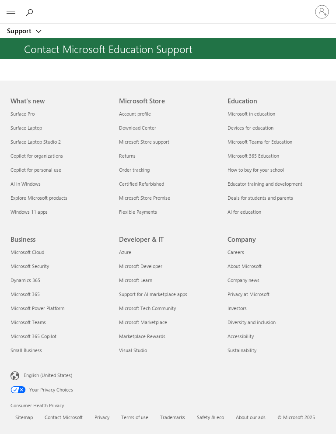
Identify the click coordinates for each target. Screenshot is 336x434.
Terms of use (134, 417)
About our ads (251, 417)
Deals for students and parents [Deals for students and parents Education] (260, 197)
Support (20, 30)
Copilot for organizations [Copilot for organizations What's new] (36, 155)
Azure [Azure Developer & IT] (125, 252)
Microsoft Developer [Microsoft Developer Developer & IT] (140, 266)
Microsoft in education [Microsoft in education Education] (251, 113)
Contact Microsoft (64, 417)
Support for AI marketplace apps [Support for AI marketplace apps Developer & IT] (153, 294)
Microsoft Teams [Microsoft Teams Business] (28, 322)
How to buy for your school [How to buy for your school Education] (256, 169)
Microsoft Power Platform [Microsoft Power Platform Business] (37, 308)
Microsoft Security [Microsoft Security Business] (29, 266)
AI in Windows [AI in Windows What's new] (25, 183)
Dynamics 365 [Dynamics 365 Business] (25, 280)
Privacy (101, 417)
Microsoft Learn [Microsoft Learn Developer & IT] (135, 280)
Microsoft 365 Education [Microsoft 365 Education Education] (253, 155)
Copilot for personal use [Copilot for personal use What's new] (35, 169)
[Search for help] (30, 11)
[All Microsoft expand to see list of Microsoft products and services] (10, 11)
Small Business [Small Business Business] (26, 350)
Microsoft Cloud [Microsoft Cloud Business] (27, 252)
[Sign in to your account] (322, 11)
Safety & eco (210, 417)
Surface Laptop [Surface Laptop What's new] (26, 127)
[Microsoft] (167, 6)
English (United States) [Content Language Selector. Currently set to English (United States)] (48, 375)
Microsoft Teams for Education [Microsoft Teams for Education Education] (260, 141)
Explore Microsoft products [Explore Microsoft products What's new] (38, 197)
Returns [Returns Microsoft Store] (127, 155)
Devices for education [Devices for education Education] (250, 127)
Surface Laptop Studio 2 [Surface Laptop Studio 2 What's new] (35, 141)
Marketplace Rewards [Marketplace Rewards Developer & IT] (142, 336)
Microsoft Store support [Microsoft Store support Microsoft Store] (144, 141)
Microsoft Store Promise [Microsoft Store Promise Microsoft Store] (144, 197)
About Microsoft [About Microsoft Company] (245, 266)
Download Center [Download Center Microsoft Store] (137, 127)
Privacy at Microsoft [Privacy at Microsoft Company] (249, 294)
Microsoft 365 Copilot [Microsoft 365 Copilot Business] (33, 336)
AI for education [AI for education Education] (244, 211)
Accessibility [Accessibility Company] (241, 336)
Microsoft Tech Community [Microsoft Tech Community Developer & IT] (147, 308)
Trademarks (172, 417)
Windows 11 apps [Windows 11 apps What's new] (29, 211)
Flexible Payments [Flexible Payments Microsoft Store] (138, 211)
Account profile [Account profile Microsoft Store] (135, 113)
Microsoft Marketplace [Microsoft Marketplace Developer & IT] (143, 322)
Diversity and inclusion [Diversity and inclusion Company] (252, 322)
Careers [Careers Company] (236, 252)
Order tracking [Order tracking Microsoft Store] (134, 169)
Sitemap (24, 417)
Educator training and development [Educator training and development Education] (265, 183)
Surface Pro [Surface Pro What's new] (22, 113)
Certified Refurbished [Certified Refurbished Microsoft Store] (141, 183)
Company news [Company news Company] (243, 280)
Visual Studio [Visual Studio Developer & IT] (133, 350)
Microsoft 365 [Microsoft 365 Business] (25, 294)
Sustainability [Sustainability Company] (242, 350)
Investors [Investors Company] (237, 308)
